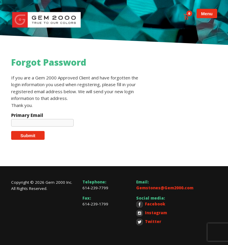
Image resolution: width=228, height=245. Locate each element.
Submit (28, 135)
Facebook (150, 204)
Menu (206, 13)
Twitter (148, 222)
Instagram (151, 213)
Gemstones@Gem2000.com (164, 187)
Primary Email (27, 115)
